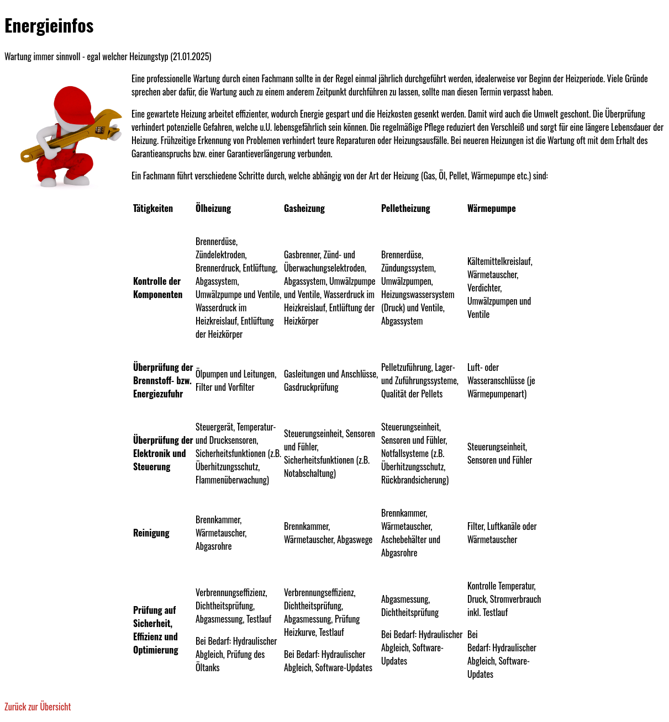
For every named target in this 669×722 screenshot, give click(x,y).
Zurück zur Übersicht (37, 706)
